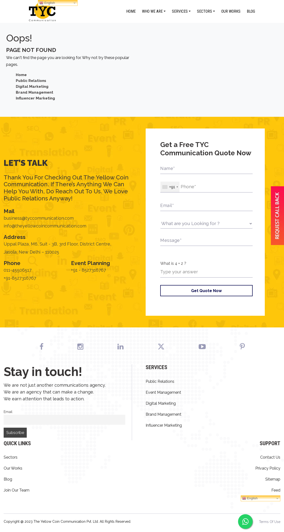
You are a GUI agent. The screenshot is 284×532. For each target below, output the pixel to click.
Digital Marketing (33, 86)
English (249, 499)
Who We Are (152, 11)
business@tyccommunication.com (39, 218)
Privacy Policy (267, 468)
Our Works (230, 11)
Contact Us (270, 457)
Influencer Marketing (36, 98)
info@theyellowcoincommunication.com (45, 225)
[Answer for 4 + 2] (206, 272)
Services (180, 11)
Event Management (163, 392)
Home (131, 11)
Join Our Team (16, 490)
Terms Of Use (269, 522)
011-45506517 (18, 270)
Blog (251, 11)
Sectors (204, 11)
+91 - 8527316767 (88, 270)
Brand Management (35, 92)
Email (8, 412)
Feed (275, 490)
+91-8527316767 (20, 278)
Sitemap (272, 479)
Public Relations (32, 80)
